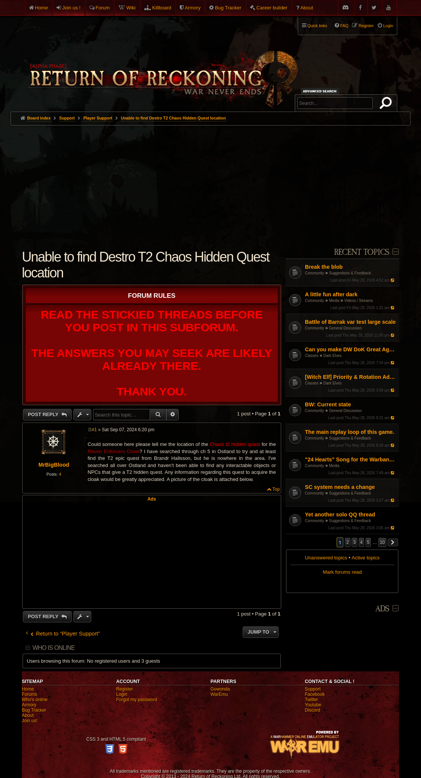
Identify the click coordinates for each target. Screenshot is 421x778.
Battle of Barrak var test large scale (350, 322)
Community (314, 273)
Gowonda (220, 689)
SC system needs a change (340, 487)
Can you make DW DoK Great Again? (351, 349)
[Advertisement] (210, 182)
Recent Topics (361, 252)
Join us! (29, 720)
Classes (311, 356)
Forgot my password (136, 699)
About (306, 8)
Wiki (131, 8)
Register (124, 689)
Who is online (53, 648)
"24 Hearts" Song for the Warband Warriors (351, 459)
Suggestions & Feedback (350, 273)
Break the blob (324, 267)
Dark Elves (332, 356)
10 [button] (382, 542)
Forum (103, 8)
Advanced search (321, 91)
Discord (312, 710)
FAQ (344, 25)
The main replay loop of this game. (349, 432)
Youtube (313, 705)
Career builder (271, 8)
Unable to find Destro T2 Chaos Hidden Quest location (173, 118)
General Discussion (345, 328)
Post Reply (44, 414)
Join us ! (71, 8)
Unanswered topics (326, 558)
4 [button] (361, 542)
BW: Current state (328, 404)
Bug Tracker (228, 8)
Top (276, 489)
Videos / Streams (358, 301)
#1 (94, 429)
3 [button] (354, 542)
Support (313, 689)
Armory (193, 8)
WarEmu (219, 694)
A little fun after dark (331, 294)
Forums (29, 694)
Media (334, 301)
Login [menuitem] (388, 25)
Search (387, 104)
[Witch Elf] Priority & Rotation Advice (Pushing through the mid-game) (351, 377)
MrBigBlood (53, 465)
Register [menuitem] (366, 25)
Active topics (366, 558)
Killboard (161, 8)
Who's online (34, 699)
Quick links (317, 25)
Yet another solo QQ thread (340, 515)
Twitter (311, 699)
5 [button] (368, 542)
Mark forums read (342, 572)
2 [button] (347, 542)
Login (121, 694)
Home (41, 8)
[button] (393, 542)
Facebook (315, 694)
